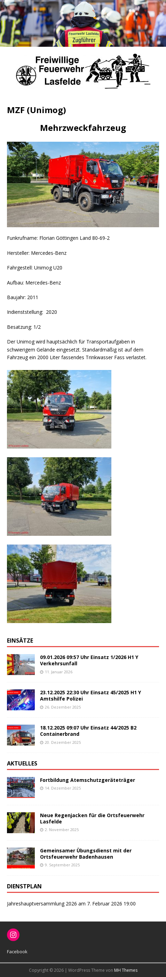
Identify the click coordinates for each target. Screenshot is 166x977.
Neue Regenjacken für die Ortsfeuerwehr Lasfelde (92, 818)
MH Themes (125, 970)
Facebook (17, 951)
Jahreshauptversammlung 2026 (42, 903)
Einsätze (20, 640)
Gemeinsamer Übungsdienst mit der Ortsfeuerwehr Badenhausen (86, 853)
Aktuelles (22, 763)
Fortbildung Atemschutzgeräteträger (87, 780)
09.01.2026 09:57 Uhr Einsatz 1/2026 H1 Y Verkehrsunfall (89, 660)
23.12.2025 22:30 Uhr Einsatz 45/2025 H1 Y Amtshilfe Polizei (90, 695)
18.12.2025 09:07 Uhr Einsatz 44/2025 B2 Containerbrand (88, 730)
